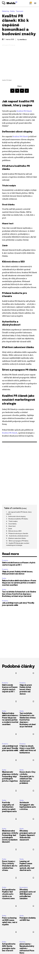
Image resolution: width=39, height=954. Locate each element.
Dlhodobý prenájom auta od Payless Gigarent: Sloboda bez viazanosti (27, 835)
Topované (20, 11)
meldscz (23, 39)
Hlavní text (11, 526)
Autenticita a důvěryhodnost (18, 536)
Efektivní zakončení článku (17, 538)
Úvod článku (12, 524)
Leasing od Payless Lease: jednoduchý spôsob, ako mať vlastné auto (27, 866)
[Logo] (9, 3)
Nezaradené (24, 887)
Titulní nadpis (13, 521)
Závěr (10, 529)
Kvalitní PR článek (24, 111)
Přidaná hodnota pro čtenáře (18, 533)
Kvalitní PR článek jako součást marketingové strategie (17, 544)
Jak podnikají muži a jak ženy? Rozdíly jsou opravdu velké (10, 748)
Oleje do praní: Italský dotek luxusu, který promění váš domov (26, 689)
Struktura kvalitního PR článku (18, 519)
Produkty (5, 560)
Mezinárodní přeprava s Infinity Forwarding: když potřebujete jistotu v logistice (10, 776)
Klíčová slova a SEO (15, 531)
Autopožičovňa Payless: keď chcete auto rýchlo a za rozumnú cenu (8, 894)
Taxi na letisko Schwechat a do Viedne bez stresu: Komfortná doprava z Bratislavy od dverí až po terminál (19, 594)
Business (22, 942)
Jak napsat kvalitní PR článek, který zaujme (18, 513)
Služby (13, 11)
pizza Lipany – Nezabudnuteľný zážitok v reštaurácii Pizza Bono (27, 948)
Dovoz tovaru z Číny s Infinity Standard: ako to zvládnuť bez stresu (9, 866)
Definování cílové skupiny (16, 516)
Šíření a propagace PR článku (18, 541)
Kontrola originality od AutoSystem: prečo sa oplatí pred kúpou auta (9, 807)
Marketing (6, 11)
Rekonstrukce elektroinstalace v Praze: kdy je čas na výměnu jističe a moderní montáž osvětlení (19, 583)
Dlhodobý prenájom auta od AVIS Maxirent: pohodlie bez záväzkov (27, 894)
